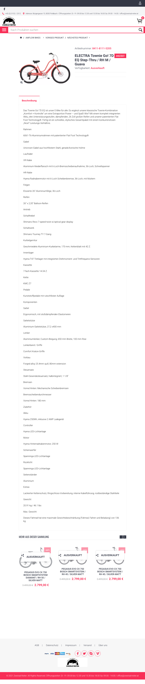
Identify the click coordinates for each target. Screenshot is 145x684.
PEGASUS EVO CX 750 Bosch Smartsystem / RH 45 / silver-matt (73, 576)
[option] (36, 573)
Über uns (103, 643)
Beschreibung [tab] (29, 105)
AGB (37, 643)
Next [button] (124, 541)
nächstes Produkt (78, 42)
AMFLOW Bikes (33, 42)
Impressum (70, 643)
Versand (87, 643)
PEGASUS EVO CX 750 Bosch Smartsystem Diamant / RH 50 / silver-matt (36, 580)
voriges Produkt (55, 42)
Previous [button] (121, 541)
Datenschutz (52, 643)
